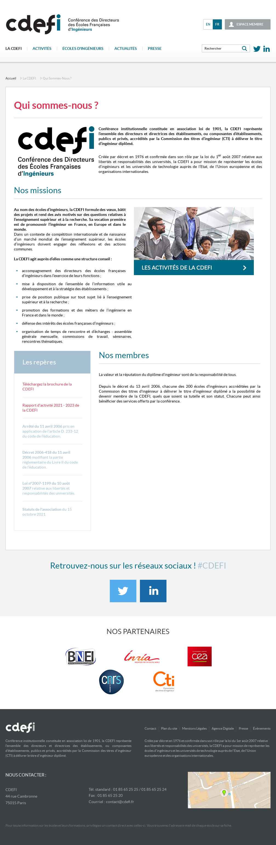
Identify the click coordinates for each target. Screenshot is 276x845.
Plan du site (169, 728)
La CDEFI (13, 48)
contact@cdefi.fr (120, 802)
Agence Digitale (223, 728)
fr (217, 24)
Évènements (262, 728)
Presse (155, 48)
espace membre (250, 24)
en (208, 24)
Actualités (125, 48)
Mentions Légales (194, 728)
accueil (10, 78)
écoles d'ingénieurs (83, 48)
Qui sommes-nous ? (57, 78)
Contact (150, 728)
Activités (42, 48)
